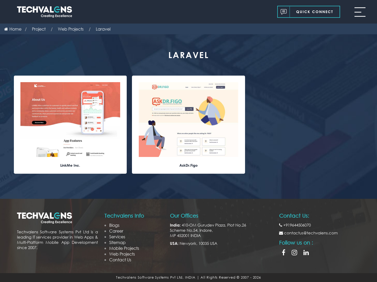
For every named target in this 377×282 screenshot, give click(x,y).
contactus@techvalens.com (308, 232)
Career (116, 231)
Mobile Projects (124, 248)
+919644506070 (295, 225)
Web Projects (122, 254)
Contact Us (120, 259)
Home (12, 29)
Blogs (114, 225)
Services (117, 236)
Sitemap (117, 242)
